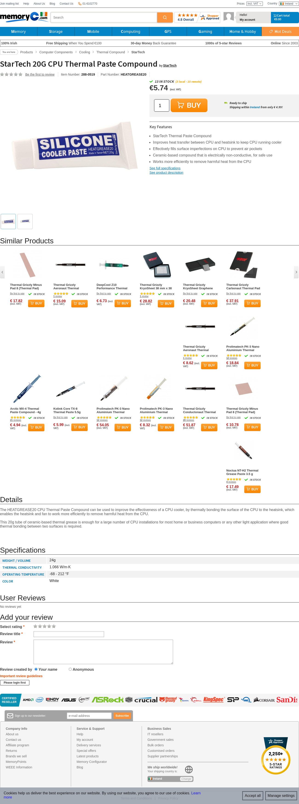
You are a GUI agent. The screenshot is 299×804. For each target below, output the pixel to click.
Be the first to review (40, 74)
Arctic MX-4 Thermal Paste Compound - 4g (25, 410)
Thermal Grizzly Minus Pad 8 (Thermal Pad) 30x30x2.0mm (242, 410)
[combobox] (104, 17)
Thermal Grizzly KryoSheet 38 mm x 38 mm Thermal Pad (156, 286)
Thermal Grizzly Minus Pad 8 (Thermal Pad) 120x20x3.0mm (26, 286)
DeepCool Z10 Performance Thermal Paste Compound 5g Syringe (112, 286)
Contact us (13, 739)
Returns (11, 751)
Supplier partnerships (162, 756)
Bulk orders (155, 745)
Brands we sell (16, 756)
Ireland (255, 107)
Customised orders (161, 751)
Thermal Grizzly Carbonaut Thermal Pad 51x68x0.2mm (243, 286)
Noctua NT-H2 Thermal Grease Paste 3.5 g (242, 472)
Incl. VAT (254, 3)
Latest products (88, 756)
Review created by (16, 669)
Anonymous (81, 669)
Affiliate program (17, 745)
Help (26, 3)
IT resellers (155, 734)
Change (186, 779)
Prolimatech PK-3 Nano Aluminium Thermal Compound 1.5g (156, 410)
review (57, 296)
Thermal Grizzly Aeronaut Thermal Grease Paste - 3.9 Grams (196, 348)
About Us (39, 3)
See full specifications (165, 168)
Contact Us (66, 3)
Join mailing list (9, 3)
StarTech (170, 65)
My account (247, 20)
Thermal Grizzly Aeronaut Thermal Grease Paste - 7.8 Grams (66, 286)
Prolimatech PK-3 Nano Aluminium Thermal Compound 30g (113, 410)
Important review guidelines (21, 676)
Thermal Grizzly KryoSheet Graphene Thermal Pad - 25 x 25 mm (198, 286)
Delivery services (89, 745)
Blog (52, 3)
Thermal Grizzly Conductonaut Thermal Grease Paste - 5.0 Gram (200, 410)
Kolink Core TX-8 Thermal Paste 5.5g (67, 410)
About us (12, 734)
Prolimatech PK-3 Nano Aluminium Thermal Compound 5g (242, 348)
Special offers (86, 751)
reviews (231, 358)
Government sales (160, 739)
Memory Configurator (92, 762)
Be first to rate (17, 293)
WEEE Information (19, 767)
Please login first (15, 682)
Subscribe (122, 715)
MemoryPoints (16, 762)
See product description (166, 172)
